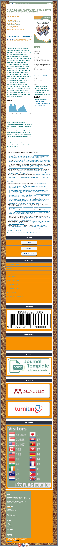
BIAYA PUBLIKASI (11, 301)
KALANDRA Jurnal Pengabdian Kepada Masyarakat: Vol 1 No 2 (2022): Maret (25, 157)
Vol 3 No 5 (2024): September (20, 6)
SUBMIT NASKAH (29, 254)
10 (18, 230)
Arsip (13, 6)
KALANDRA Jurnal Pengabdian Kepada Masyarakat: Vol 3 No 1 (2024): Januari (26, 168)
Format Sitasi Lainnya (41, 69)
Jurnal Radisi (9, 535)
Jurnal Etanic (9, 534)
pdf (38, 47)
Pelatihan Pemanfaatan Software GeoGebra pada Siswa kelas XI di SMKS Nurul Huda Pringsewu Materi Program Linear (28, 226)
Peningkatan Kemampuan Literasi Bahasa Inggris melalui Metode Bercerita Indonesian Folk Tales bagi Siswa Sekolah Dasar (29, 155)
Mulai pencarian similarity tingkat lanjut (24, 232)
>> (20, 230)
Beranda (8, 6)
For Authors (9, 525)
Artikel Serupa (10, 181)
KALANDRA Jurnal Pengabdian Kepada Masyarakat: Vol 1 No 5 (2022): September (29, 219)
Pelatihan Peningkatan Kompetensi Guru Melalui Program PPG (37, 201)
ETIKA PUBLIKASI (11, 293)
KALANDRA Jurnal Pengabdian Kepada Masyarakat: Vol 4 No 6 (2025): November (30, 196)
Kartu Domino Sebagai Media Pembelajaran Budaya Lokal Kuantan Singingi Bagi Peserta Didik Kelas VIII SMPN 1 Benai (29, 218)
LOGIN (29, 242)
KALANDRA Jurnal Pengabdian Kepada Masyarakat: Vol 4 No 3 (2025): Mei (32, 200)
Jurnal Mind (9, 533)
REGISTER (29, 248)
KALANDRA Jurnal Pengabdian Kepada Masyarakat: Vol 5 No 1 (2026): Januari (32, 177)
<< (7, 230)
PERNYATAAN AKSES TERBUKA (15, 297)
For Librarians (9, 526)
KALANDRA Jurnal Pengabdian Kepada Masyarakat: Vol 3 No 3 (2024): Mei (25, 203)
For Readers (9, 523)
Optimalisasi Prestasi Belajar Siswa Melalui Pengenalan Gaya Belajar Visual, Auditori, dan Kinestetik (29, 194)
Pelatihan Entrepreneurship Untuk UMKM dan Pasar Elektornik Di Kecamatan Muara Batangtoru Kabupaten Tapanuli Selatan (29, 171)
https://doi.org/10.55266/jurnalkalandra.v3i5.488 (19, 36)
